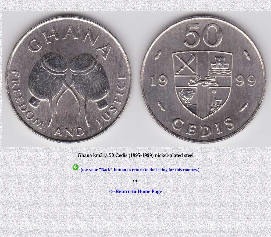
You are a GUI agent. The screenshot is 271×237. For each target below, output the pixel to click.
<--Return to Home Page (135, 191)
